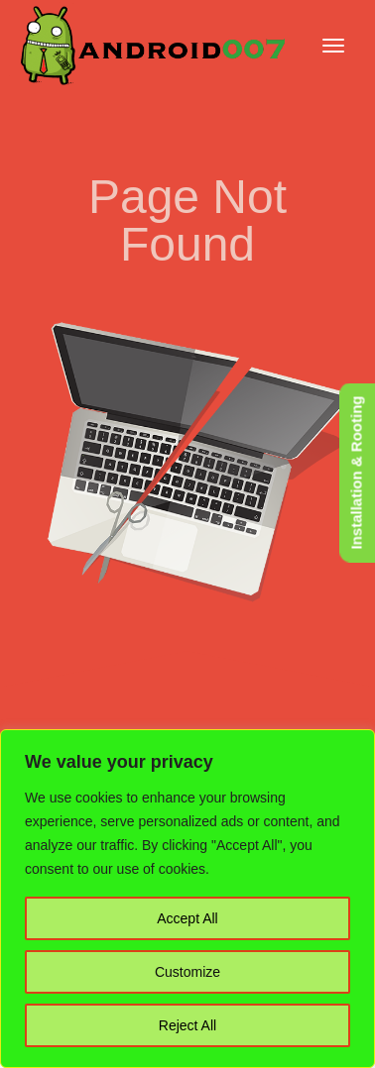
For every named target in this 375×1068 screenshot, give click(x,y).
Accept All (187, 918)
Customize (187, 972)
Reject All (187, 1025)
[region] (187, 898)
